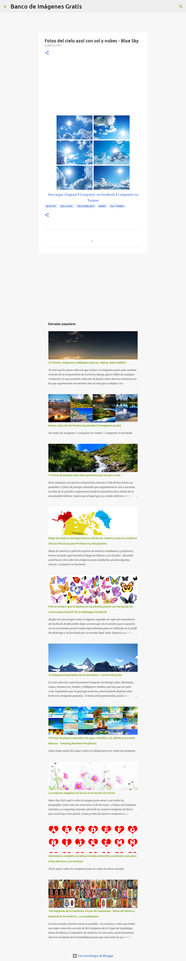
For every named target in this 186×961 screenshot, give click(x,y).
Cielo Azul (66, 206)
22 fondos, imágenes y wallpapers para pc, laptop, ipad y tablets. (87, 362)
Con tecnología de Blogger (93, 955)
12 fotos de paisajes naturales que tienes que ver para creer (84, 475)
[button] (47, 53)
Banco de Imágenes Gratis (46, 6)
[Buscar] (87, 6)
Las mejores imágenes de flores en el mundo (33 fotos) (81, 793)
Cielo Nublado (85, 206)
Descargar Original (62, 194)
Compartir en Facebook (97, 194)
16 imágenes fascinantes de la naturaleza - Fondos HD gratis (85, 674)
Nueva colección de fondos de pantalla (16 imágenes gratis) (84, 425)
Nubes (102, 206)
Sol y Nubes (117, 206)
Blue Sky (51, 206)
